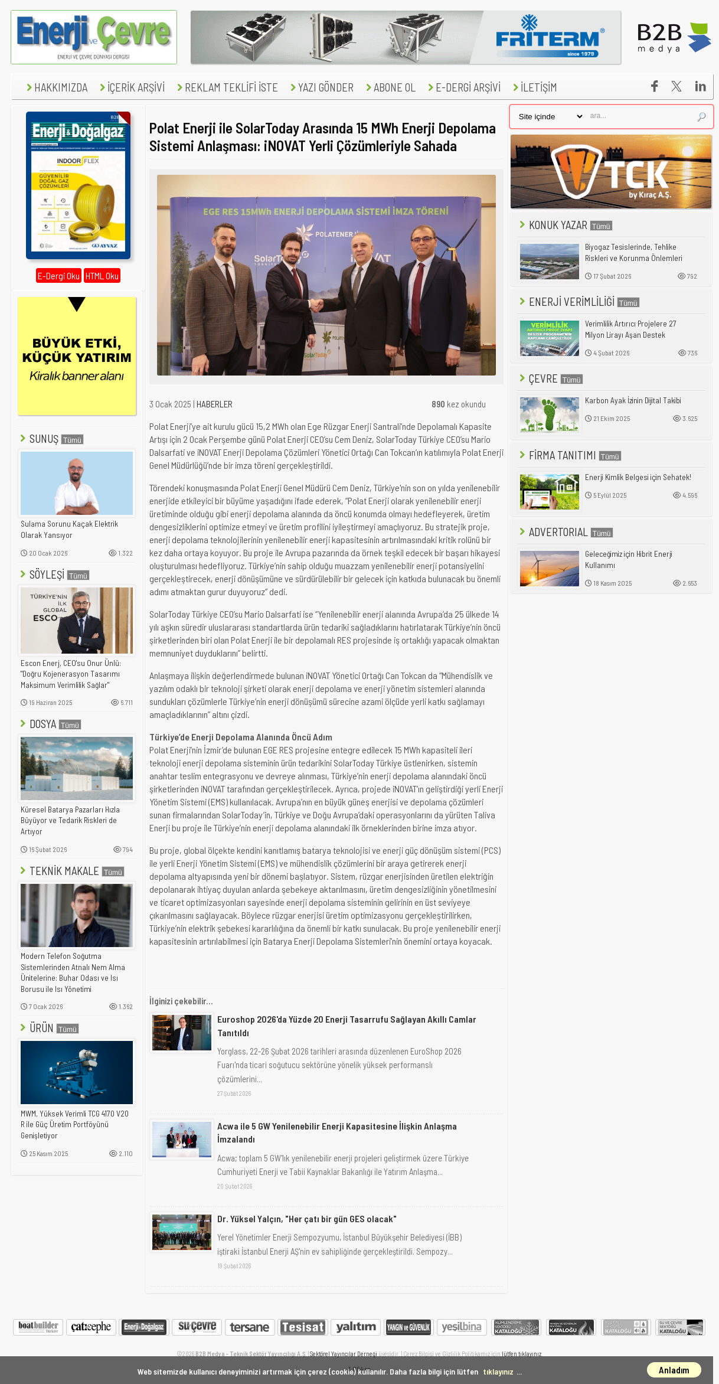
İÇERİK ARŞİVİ (131, 87)
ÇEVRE (550, 378)
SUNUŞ (51, 438)
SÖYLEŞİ (54, 574)
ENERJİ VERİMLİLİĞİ (578, 301)
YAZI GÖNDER (320, 87)
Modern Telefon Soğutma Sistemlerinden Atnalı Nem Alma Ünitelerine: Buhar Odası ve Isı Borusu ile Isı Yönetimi (73, 972)
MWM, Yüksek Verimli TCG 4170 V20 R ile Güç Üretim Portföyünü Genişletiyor (75, 1124)
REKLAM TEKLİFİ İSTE (226, 87)
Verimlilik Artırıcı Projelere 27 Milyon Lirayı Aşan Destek (630, 329)
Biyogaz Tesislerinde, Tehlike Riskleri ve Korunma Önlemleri (633, 252)
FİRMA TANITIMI (569, 455)
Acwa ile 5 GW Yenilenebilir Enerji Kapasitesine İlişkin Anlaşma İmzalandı (337, 1132)
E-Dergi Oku (59, 275)
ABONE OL (389, 87)
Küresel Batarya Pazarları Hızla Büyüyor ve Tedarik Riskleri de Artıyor (70, 820)
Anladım (674, 1370)
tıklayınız (498, 1371)
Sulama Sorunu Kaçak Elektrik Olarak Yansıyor (69, 529)
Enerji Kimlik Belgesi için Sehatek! (638, 477)
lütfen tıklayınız (521, 1353)
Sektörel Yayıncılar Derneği (343, 1353)
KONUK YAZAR (565, 224)
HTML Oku (102, 275)
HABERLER (215, 404)
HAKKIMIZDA (55, 87)
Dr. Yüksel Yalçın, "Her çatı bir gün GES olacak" (307, 1218)
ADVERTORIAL (565, 531)
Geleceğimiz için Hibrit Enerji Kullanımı (628, 559)
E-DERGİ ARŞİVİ (463, 87)
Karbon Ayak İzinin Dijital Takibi (633, 400)
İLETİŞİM (533, 87)
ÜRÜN (48, 1027)
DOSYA (49, 723)
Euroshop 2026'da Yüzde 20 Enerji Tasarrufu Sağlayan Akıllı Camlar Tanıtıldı (346, 1025)
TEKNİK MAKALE (71, 870)
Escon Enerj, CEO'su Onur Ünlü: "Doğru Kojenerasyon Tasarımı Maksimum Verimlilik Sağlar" (71, 674)
